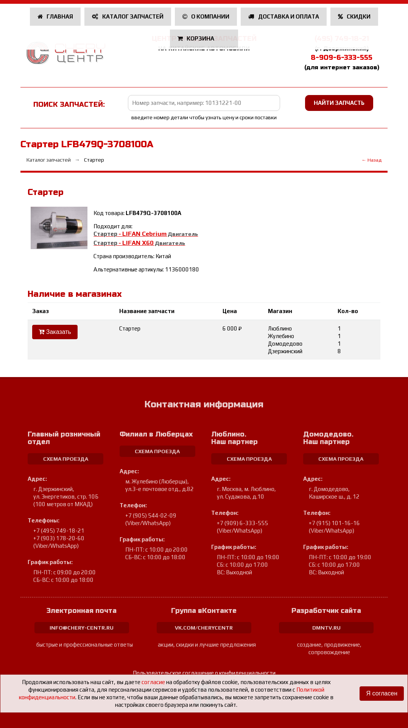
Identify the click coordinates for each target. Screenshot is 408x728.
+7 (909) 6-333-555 (242, 523)
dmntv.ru (326, 628)
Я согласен (381, 693)
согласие (153, 682)
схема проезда (65, 459)
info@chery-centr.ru (82, 628)
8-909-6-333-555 (341, 57)
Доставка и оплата (283, 16)
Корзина (197, 38)
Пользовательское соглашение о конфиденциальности (204, 673)
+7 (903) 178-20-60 (58, 538)
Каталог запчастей (128, 16)
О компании (206, 16)
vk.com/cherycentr (204, 628)
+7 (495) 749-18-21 (58, 530)
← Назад (371, 160)
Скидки (354, 16)
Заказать (55, 332)
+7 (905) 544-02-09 (150, 515)
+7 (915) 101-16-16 (334, 523)
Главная (55, 16)
